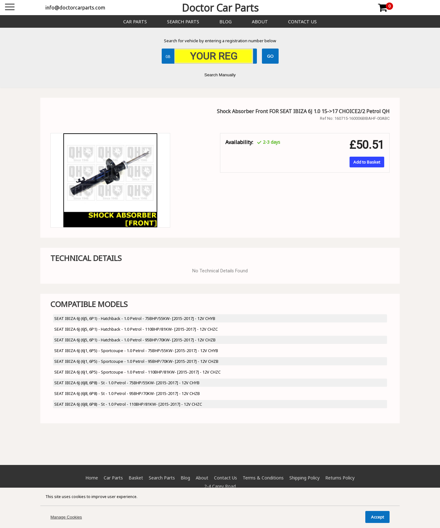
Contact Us (302, 22)
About (260, 22)
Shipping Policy (304, 478)
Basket (136, 478)
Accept (377, 517)
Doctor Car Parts (220, 8)
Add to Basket (366, 162)
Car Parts (135, 22)
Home (91, 478)
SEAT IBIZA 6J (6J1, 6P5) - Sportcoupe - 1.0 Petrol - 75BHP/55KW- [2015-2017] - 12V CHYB (136, 350)
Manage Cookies (66, 517)
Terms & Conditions (263, 478)
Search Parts (183, 22)
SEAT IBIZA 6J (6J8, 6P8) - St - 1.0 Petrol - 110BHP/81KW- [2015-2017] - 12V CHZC (128, 404)
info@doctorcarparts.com (75, 7)
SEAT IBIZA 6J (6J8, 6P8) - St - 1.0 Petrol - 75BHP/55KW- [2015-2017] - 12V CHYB (127, 383)
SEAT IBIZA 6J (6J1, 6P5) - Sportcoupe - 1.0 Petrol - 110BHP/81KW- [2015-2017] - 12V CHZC (137, 372)
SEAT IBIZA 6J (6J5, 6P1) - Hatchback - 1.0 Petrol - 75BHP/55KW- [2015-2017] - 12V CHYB (134, 318)
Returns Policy (340, 478)
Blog (225, 22)
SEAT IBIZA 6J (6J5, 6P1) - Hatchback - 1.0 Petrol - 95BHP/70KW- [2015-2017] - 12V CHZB (135, 340)
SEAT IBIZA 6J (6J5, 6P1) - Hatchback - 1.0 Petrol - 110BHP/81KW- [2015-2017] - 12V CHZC (136, 329)
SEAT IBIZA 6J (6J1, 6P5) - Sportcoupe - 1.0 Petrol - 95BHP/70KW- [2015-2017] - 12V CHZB (136, 361)
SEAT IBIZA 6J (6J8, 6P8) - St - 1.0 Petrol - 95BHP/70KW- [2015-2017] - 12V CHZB (127, 393)
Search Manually (219, 75)
